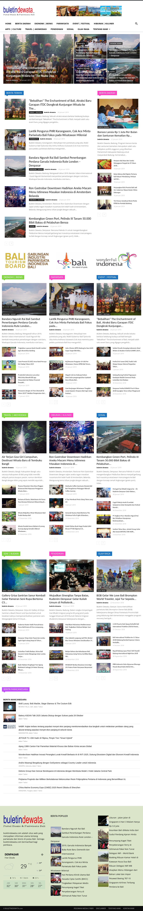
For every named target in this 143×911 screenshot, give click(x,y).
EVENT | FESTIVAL (81, 23)
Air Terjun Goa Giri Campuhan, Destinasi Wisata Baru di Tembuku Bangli (22, 460)
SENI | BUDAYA (8, 591)
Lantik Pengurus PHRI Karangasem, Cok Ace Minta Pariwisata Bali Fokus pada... (70, 322)
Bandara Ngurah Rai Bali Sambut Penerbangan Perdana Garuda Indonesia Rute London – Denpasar (57, 161)
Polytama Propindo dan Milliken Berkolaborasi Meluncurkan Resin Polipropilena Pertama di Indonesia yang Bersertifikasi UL (72, 779)
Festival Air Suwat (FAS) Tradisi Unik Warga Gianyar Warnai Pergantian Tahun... (125, 364)
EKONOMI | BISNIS (44, 23)
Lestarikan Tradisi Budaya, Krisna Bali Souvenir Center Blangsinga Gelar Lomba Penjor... (32, 653)
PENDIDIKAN (57, 29)
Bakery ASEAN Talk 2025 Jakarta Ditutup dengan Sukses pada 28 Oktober (51, 715)
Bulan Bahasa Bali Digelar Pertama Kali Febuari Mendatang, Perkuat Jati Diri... (125, 176)
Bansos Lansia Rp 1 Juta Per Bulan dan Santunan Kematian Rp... (117, 133)
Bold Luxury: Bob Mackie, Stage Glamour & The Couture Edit (45, 703)
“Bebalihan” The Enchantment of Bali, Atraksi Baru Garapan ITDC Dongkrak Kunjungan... (116, 322)
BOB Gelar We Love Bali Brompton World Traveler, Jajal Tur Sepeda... (117, 597)
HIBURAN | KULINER (104, 23)
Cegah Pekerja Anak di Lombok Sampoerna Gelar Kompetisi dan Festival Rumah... (126, 504)
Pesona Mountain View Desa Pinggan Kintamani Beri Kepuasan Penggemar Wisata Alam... (30, 488)
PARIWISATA (63, 23)
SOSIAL (70, 29)
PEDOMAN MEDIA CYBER (83, 908)
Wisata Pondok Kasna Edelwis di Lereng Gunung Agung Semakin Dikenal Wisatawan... (31, 528)
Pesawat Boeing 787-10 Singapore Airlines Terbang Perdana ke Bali (122, 882)
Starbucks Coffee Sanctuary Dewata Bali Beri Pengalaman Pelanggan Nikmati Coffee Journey (78, 488)
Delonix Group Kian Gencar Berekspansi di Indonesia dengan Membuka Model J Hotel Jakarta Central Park (65, 771)
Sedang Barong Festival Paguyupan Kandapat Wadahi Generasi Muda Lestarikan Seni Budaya (124, 377)
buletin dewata (12, 80)
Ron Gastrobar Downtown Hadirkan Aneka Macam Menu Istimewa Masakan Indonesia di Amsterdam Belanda (60, 192)
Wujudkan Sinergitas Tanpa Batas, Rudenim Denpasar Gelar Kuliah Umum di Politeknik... (69, 599)
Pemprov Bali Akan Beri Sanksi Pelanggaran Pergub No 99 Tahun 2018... (125, 163)
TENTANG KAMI (101, 29)
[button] (136, 24)
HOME (8, 23)
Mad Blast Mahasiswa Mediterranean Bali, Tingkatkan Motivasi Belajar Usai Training (78, 627)
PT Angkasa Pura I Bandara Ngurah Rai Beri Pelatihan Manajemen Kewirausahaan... (126, 518)
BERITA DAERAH (23, 23)
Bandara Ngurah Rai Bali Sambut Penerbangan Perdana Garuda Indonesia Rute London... (21, 322)
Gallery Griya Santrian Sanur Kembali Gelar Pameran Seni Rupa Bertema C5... (23, 599)
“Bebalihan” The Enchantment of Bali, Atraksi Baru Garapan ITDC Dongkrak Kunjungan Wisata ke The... (60, 104)
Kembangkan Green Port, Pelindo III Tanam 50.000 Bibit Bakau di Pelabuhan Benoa (60, 220)
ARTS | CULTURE (13, 29)
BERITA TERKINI (14, 92)
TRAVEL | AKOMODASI (36, 29)
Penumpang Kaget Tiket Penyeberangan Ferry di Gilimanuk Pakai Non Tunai (74, 891)
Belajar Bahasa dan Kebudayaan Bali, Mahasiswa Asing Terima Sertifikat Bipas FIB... (78, 653)
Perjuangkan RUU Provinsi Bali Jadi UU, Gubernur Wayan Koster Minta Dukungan (125, 190)
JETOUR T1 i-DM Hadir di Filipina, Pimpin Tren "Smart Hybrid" (46, 738)
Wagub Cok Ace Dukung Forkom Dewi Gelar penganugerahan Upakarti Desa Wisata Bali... (78, 377)
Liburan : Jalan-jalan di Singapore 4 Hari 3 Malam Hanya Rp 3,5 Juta (124, 821)
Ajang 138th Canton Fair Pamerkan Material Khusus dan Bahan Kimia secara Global (55, 746)
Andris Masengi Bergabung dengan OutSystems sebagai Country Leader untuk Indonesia (57, 763)
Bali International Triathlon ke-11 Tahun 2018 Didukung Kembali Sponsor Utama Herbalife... (126, 639)
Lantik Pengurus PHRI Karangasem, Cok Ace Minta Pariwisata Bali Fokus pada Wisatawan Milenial (60, 133)
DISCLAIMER (101, 908)
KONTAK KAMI (128, 908)
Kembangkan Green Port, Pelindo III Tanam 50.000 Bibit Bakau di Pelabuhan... (118, 460)
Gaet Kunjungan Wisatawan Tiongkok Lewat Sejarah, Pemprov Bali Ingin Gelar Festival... (78, 390)
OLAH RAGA (83, 29)
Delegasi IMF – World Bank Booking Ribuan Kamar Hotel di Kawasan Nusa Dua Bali (123, 857)
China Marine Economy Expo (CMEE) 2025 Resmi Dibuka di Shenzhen (49, 787)
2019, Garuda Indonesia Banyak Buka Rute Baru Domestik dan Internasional (76, 849)
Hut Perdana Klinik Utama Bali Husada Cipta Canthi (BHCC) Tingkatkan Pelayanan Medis (76, 878)
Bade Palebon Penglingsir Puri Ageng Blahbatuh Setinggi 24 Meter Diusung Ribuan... (30, 667)
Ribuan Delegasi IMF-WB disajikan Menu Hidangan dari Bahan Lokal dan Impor (123, 870)
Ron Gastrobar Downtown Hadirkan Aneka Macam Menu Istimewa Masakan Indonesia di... (70, 460)
